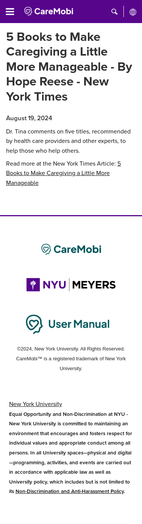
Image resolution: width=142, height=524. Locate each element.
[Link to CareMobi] (71, 249)
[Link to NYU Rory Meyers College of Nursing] (71, 284)
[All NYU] (133, 11)
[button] (114, 11)
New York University (35, 404)
